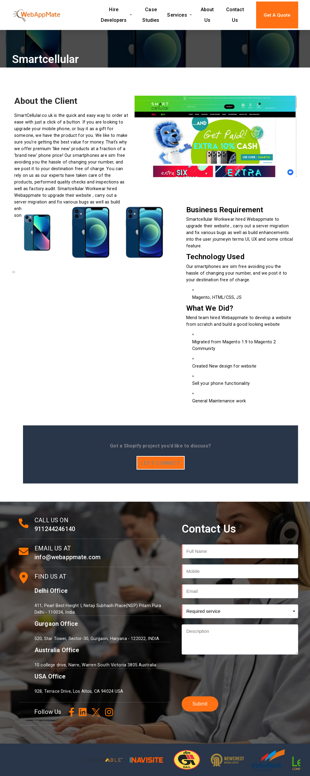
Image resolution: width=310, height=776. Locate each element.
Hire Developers (114, 15)
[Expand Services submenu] (191, 15)
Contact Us (235, 15)
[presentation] (13, 272)
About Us (207, 15)
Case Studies (150, 15)
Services (177, 15)
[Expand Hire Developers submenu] (131, 15)
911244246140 (55, 529)
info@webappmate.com (68, 557)
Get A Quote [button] (277, 15)
